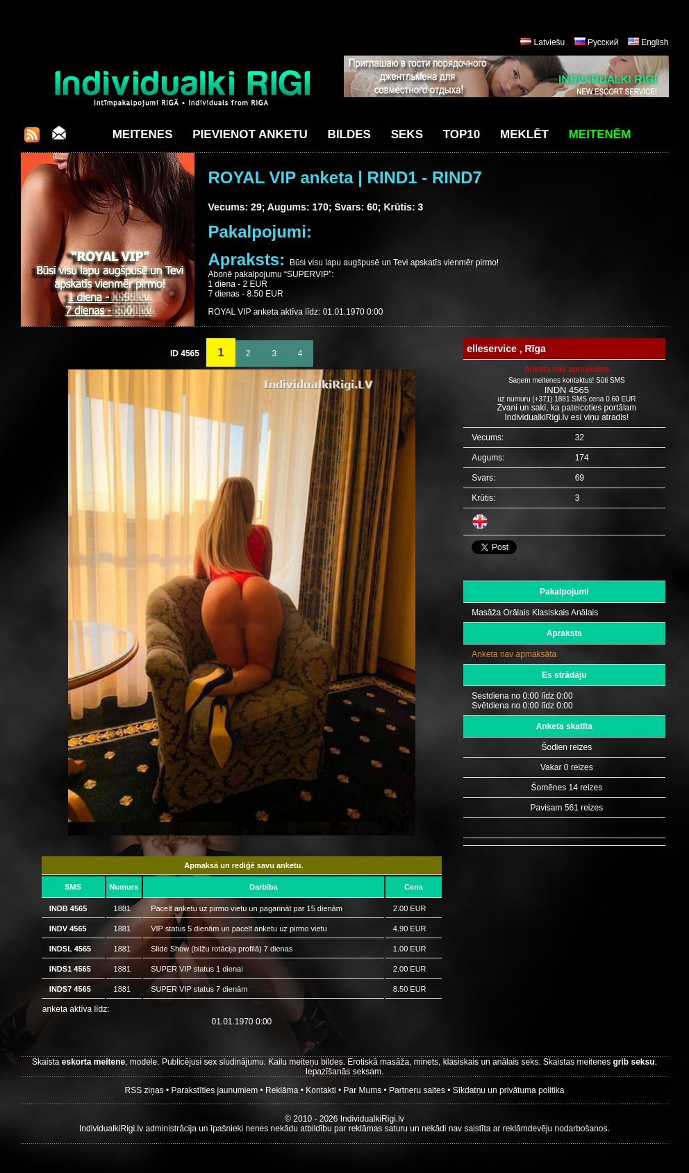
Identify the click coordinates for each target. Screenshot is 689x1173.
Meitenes (143, 134)
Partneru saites (417, 1090)
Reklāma (281, 1090)
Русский (603, 42)
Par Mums (363, 1090)
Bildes (349, 134)
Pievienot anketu (250, 134)
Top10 (462, 134)
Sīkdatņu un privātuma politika (509, 1090)
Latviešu (549, 42)
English (654, 42)
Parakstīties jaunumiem (214, 1090)
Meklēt (524, 134)
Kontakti (320, 1090)
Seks (407, 134)
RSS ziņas (144, 1090)
